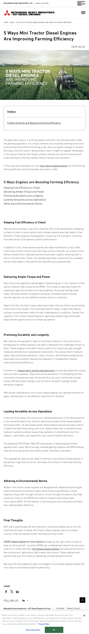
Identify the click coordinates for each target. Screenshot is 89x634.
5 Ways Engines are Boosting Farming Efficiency (34, 122)
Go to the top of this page (82, 600)
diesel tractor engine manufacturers (36, 370)
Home (6, 22)
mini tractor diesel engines (53, 165)
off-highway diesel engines (45, 548)
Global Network (26, 3)
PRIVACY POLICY (73, 608)
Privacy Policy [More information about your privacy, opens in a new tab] (44, 624)
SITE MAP (60, 608)
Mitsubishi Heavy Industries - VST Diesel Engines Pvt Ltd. (27, 608)
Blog (12, 22)
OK (54, 630)
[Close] (84, 615)
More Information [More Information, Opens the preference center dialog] (33, 630)
